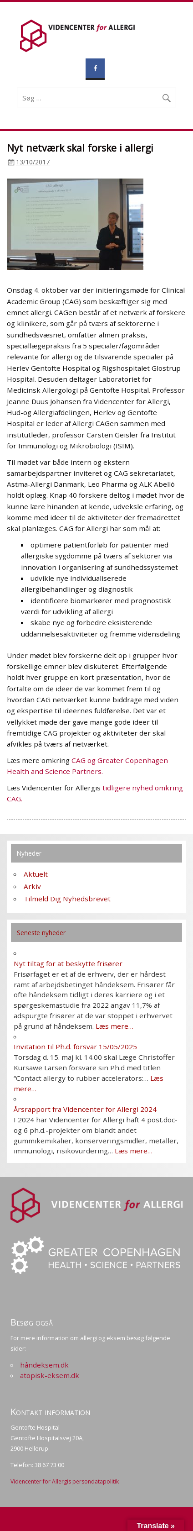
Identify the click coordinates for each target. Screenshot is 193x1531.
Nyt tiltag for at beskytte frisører (68, 963)
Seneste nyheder (41, 932)
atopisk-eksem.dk (49, 1375)
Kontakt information (50, 1411)
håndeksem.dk (44, 1364)
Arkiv (32, 886)
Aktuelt (36, 874)
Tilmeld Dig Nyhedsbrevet (67, 898)
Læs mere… (114, 1026)
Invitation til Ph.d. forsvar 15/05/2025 (75, 1046)
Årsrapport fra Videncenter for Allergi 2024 (85, 1109)
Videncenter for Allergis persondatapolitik (64, 1481)
